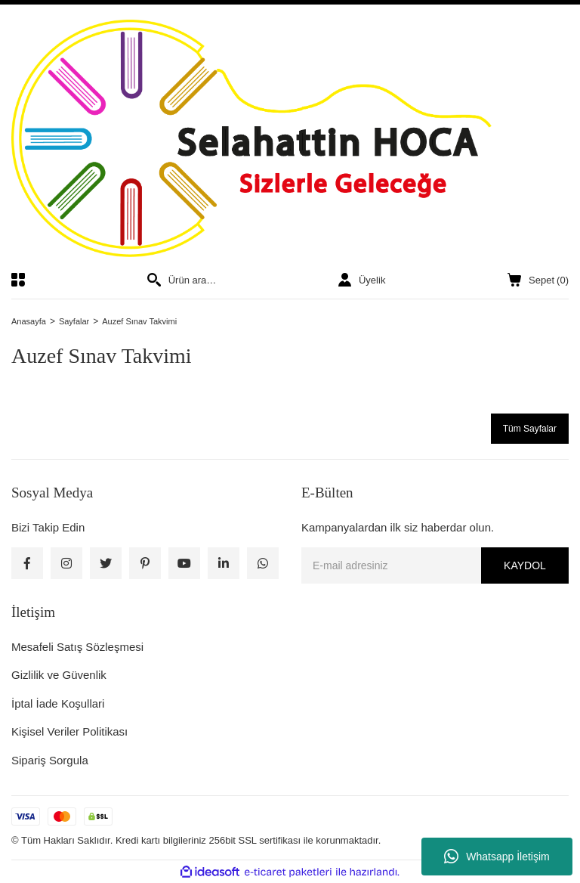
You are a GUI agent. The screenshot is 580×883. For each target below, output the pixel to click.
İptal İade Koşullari (57, 703)
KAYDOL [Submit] (525, 565)
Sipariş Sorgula (49, 760)
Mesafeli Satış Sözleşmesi (77, 646)
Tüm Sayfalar (530, 428)
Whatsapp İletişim (496, 856)
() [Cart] (538, 280)
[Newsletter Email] (435, 565)
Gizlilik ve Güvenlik (58, 674)
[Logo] (290, 138)
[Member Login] (361, 280)
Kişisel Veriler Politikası (69, 731)
